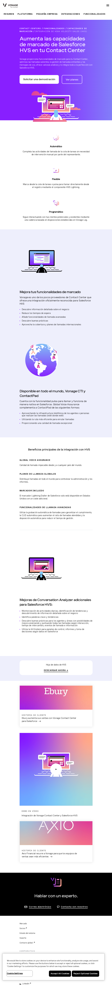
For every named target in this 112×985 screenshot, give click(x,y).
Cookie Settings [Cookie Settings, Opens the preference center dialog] (15, 973)
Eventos (23, 888)
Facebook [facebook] (26, 906)
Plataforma (25, 14)
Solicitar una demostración (39, 79)
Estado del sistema (27, 860)
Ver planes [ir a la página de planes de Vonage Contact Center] (72, 79)
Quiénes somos (26, 883)
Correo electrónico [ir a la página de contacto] (40, 834)
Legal (22, 939)
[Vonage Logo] (10, 5)
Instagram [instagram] (26, 925)
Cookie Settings (26, 953)
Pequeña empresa (47, 14)
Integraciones (70, 14)
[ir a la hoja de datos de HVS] (56, 670)
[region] (53, 966)
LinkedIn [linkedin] (25, 911)
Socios (22, 856)
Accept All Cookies (60, 973)
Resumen (9, 14)
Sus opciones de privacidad (31, 948)
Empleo (23, 893)
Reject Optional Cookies (85, 973)
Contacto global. (26, 870)
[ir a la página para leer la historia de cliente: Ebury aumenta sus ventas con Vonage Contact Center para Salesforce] (56, 706)
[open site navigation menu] (107, 5)
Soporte (23, 865)
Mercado (23, 851)
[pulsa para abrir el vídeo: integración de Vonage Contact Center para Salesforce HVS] (56, 733)
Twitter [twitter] (25, 916)
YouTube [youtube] (25, 921)
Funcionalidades (94, 14)
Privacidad (24, 943)
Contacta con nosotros (74, 834)
